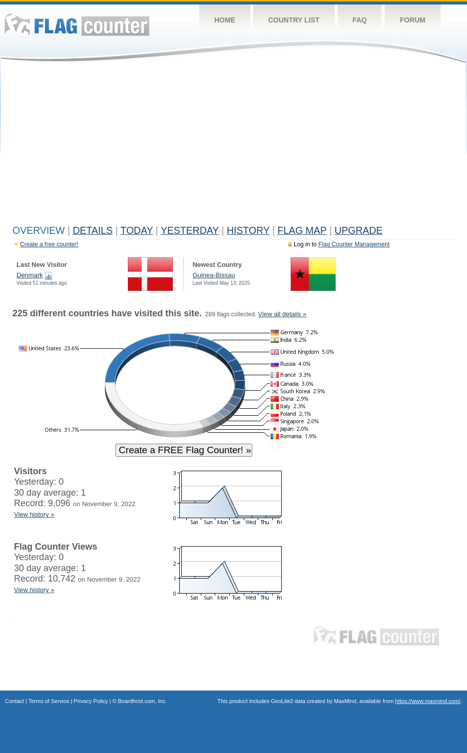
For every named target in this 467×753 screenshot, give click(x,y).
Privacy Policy (91, 701)
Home (224, 20)
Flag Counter (76, 24)
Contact (14, 701)
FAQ (360, 20)
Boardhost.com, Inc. (142, 701)
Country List (294, 20)
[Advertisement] (233, 146)
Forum (412, 20)
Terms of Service (48, 701)
